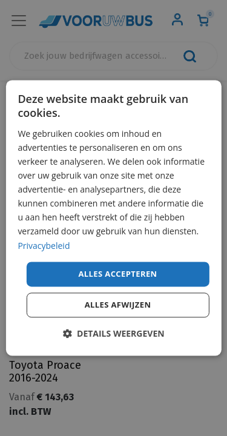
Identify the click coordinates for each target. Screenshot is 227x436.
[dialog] (113, 217)
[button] (113, 334)
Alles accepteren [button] (117, 273)
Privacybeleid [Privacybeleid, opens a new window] (44, 245)
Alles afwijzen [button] (118, 305)
